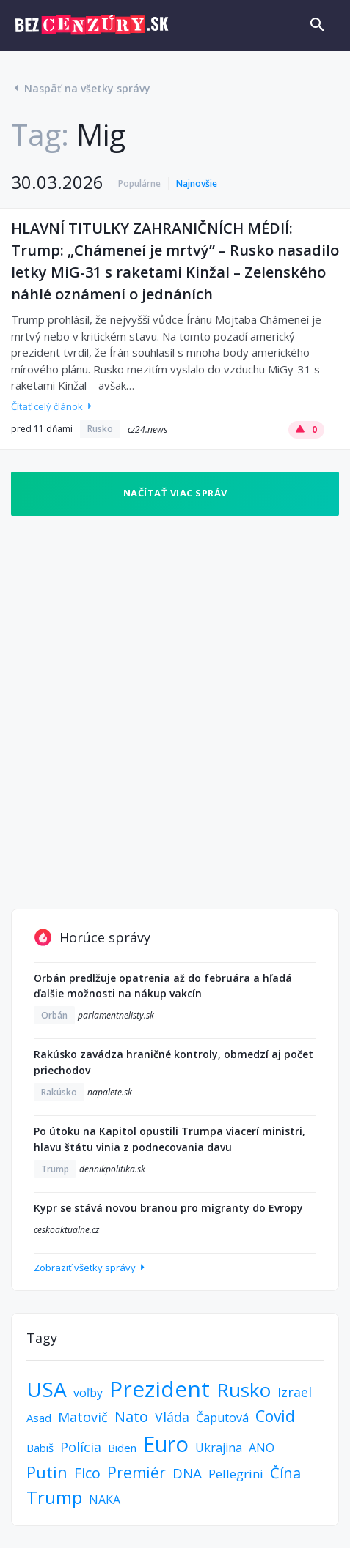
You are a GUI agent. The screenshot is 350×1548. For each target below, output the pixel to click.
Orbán (54, 1015)
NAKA (104, 1500)
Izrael (294, 1392)
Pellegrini (235, 1473)
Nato (131, 1416)
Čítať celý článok (53, 406)
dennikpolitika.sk (112, 1169)
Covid (275, 1416)
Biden (122, 1447)
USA (46, 1389)
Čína (285, 1473)
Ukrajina (218, 1448)
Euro (166, 1443)
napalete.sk (109, 1092)
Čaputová (222, 1418)
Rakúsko (59, 1092)
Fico (87, 1473)
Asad (38, 1417)
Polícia (80, 1447)
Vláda (172, 1417)
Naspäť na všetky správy (80, 88)
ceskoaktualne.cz (66, 1230)
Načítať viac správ (175, 492)
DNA (187, 1473)
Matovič (83, 1417)
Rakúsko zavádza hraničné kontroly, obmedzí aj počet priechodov (173, 1062)
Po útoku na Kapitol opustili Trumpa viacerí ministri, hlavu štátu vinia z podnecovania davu (169, 1139)
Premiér (136, 1472)
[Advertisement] (175, 712)
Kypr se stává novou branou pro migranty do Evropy (168, 1208)
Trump (55, 1169)
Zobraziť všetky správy (90, 1267)
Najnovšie (196, 183)
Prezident (159, 1389)
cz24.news (147, 429)
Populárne (139, 183)
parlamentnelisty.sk (116, 1015)
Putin (47, 1472)
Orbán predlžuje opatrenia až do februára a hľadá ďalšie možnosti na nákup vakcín (163, 986)
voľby (88, 1393)
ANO (261, 1448)
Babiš (40, 1447)
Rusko (100, 429)
